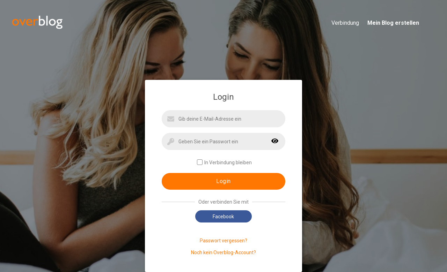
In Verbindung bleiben (224, 162)
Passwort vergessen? (223, 240)
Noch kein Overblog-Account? (223, 252)
